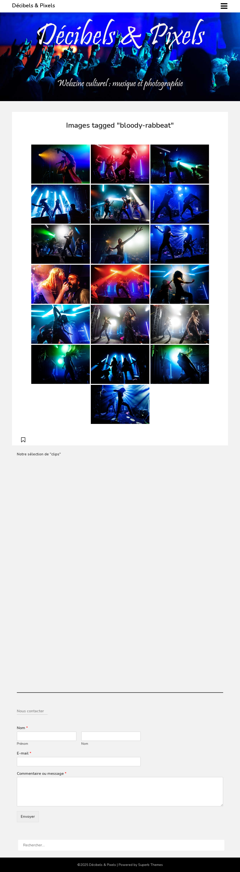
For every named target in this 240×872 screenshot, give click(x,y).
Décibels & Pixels (33, 5)
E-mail (24, 753)
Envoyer (28, 816)
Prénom (22, 744)
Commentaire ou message (41, 773)
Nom (22, 728)
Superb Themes (150, 864)
